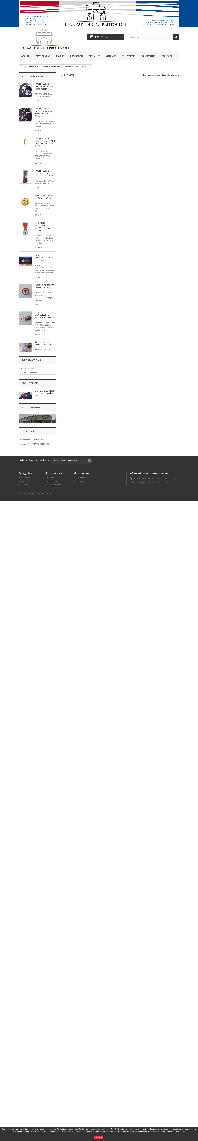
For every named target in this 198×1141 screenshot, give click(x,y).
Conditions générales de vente (35, 928)
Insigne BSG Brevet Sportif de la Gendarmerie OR (44, 789)
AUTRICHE (24, 1057)
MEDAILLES (94, 56)
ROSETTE (36, 1057)
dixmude (23, 1049)
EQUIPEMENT (128, 56)
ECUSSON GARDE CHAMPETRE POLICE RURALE (44, 729)
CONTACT (167, 56)
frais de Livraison (30, 919)
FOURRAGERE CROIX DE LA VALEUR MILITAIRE (44, 173)
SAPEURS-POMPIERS (39, 1049)
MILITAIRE (111, 56)
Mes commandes (81, 1096)
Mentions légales (30, 924)
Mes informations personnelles (87, 1107)
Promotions (29, 950)
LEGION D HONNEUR (29, 1061)
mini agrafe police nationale (43, 594)
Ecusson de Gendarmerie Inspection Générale (44, 620)
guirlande (48, 1053)
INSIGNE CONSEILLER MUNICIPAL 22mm (43, 873)
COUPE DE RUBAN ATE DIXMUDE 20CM (45, 676)
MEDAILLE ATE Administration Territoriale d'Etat (42, 650)
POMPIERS (39, 1045)
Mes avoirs (78, 1100)
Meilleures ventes (53, 1103)
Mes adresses (79, 1103)
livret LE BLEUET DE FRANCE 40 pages (44, 343)
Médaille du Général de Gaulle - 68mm (44, 196)
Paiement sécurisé (30, 936)
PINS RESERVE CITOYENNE (42, 701)
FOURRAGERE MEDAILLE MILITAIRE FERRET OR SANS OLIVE (45, 142)
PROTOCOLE (76, 56)
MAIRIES (60, 56)
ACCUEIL (25, 56)
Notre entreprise (29, 932)
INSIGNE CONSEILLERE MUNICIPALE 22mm (44, 314)
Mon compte (81, 1091)
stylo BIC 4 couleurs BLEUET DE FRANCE (45, 370)
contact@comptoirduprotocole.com (155, 1119)
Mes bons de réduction (83, 1110)
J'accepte (98, 1137)
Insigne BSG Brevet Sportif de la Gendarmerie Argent (44, 816)
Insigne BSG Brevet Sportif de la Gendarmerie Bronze (44, 846)
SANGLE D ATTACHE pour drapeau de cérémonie (45, 759)
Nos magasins (29, 940)
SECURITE (36, 1053)
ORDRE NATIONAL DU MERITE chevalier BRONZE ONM (45, 540)
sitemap (49, 1124)
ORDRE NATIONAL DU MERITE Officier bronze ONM (44, 511)
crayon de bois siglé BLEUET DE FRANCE (45, 398)
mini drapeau (25, 1045)
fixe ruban (24, 1053)
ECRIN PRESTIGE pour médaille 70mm (44, 482)
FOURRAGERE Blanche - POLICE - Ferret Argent (44, 86)
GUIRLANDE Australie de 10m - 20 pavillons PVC (45, 960)
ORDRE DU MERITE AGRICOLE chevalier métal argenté (44, 454)
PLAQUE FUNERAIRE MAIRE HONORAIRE (44, 257)
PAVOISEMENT (43, 56)
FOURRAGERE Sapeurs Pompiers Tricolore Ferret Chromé (43, 112)
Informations (31, 912)
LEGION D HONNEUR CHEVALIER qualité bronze (44, 227)
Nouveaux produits (35, 76)
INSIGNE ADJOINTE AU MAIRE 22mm (44, 286)
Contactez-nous (53, 1110)
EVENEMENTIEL (148, 56)
